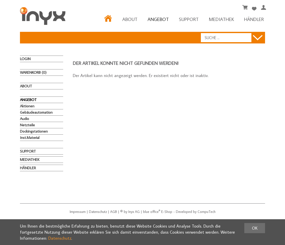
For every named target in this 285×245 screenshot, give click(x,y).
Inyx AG (134, 211)
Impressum (78, 211)
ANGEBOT (158, 19)
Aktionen (27, 106)
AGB (113, 211)
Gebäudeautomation (36, 112)
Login (25, 58)
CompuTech (207, 211)
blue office (151, 211)
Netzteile (27, 124)
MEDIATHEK (221, 19)
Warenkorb (33, 72)
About (129, 19)
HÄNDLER (254, 19)
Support (189, 19)
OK (254, 228)
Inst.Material (29, 137)
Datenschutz (98, 211)
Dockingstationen (34, 131)
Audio (24, 118)
